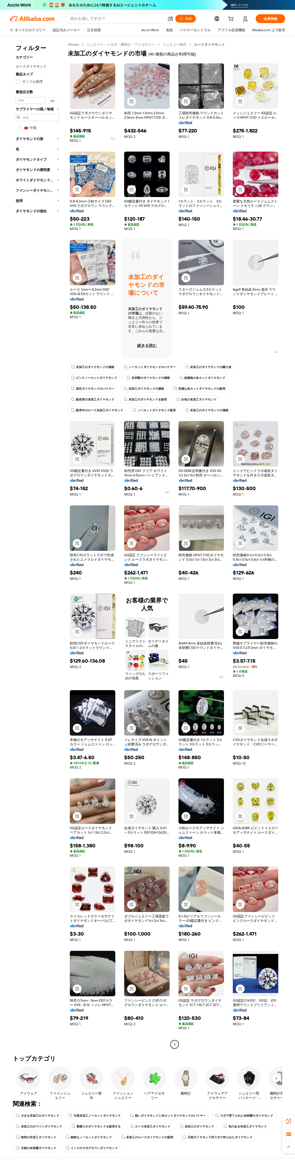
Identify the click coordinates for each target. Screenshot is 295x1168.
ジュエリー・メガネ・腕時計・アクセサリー (120, 44)
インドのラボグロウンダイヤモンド (92, 1148)
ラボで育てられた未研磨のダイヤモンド (244, 1116)
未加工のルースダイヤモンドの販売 (147, 1137)
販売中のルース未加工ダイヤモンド (97, 410)
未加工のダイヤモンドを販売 (145, 399)
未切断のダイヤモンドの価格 (148, 378)
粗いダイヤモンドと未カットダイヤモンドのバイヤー (168, 1116)
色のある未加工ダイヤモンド (245, 1126)
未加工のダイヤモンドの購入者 (208, 367)
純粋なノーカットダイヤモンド (89, 1137)
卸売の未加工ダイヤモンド (36, 1137)
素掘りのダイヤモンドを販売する (96, 1126)
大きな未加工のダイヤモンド (37, 1116)
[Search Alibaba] (116, 18)
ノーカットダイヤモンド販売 (154, 410)
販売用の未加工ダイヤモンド (92, 399)
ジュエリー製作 (174, 44)
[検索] (185, 19)
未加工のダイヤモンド (197, 1126)
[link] (288, 1121)
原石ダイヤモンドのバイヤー (92, 389)
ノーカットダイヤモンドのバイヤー (150, 367)
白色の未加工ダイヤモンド (196, 399)
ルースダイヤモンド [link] (209, 44)
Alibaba (73, 44)
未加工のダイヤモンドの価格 (92, 367)
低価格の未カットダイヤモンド (202, 378)
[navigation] (37, 545)
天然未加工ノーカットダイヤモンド (95, 1116)
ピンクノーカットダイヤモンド (94, 378)
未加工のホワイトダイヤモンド (39, 1126)
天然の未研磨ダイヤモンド (36, 1148)
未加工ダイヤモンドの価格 (144, 389)
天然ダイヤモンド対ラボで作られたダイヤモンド (217, 1137)
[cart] (232, 19)
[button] (170, 19)
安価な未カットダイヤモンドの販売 (199, 389)
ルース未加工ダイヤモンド (150, 1126)
